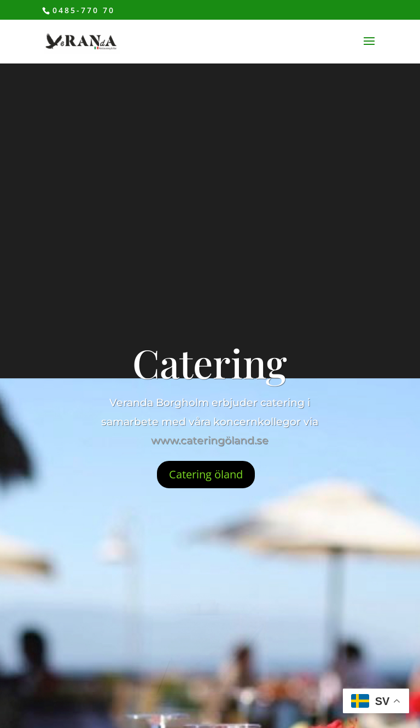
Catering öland (206, 474)
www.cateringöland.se (210, 440)
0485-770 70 (83, 10)
